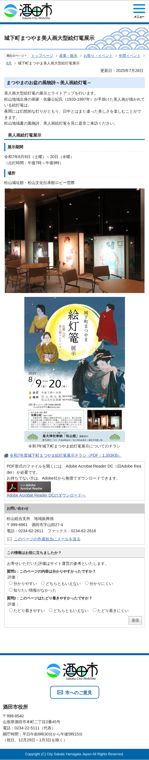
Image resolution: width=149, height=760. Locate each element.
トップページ (42, 56)
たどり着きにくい (113, 610)
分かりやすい (25, 583)
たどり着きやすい (29, 610)
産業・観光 (68, 56)
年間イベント (130, 56)
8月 (9, 63)
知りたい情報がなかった (34, 590)
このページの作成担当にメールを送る (47, 539)
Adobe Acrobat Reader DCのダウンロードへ (46, 489)
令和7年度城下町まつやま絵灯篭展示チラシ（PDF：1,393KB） (66, 455)
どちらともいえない (63, 583)
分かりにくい (101, 583)
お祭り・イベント (98, 56)
